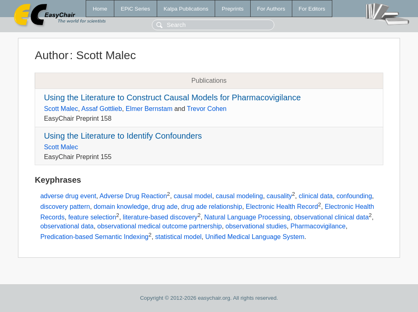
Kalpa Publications (186, 9)
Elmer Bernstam (149, 108)
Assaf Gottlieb (101, 108)
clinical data (316, 196)
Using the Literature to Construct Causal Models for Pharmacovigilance (172, 97)
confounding (354, 196)
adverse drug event (68, 196)
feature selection (92, 217)
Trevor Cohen (207, 108)
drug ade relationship (211, 206)
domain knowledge (120, 206)
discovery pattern (65, 206)
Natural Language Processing (247, 217)
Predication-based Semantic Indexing (94, 236)
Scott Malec (61, 108)
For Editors (312, 9)
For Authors (271, 9)
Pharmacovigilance (317, 226)
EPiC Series (135, 9)
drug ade (165, 206)
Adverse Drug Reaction (133, 196)
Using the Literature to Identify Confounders (123, 135)
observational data (67, 226)
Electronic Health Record (282, 206)
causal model (192, 196)
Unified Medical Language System (255, 236)
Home (100, 9)
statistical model (178, 236)
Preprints (232, 9)
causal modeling (239, 196)
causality (279, 196)
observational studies (256, 226)
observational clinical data (331, 217)
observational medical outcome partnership (159, 226)
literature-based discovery (160, 217)
